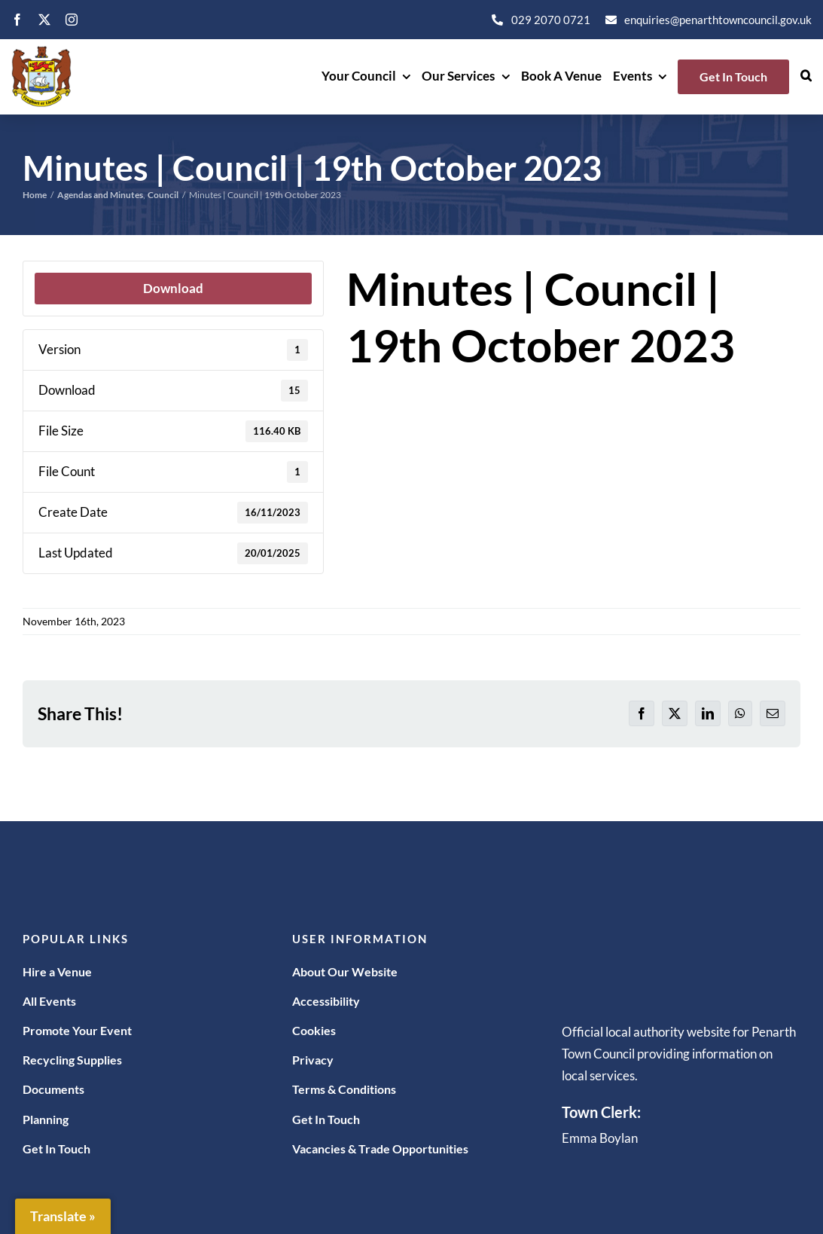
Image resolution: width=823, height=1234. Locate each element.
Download (173, 288)
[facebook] (17, 20)
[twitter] (44, 20)
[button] (806, 77)
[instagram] (72, 20)
